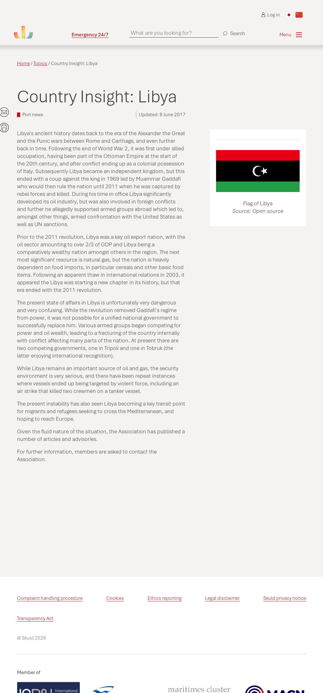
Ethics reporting (165, 598)
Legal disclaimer (222, 598)
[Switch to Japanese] (289, 15)
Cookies (115, 598)
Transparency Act (35, 618)
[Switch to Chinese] (299, 15)
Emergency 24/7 (90, 35)
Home (23, 63)
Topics (40, 63)
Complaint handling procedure (50, 598)
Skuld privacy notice (284, 598)
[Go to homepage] (43, 32)
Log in (270, 15)
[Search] (233, 31)
